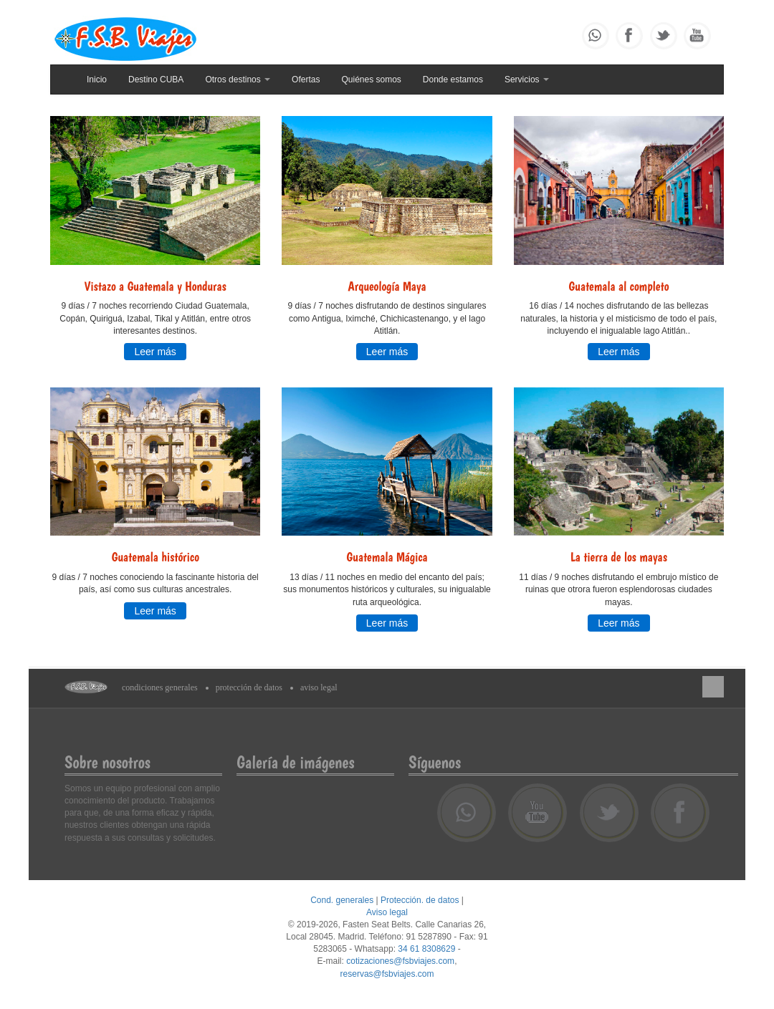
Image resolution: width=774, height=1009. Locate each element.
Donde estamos (453, 79)
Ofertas (306, 79)
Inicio (97, 79)
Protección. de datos (420, 900)
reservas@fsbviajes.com (387, 974)
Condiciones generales (160, 687)
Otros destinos (237, 79)
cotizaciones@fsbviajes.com (400, 961)
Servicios (527, 79)
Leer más (155, 351)
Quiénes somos (371, 79)
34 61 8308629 (426, 949)
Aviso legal (319, 687)
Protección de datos (249, 687)
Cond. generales (341, 900)
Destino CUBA (155, 79)
